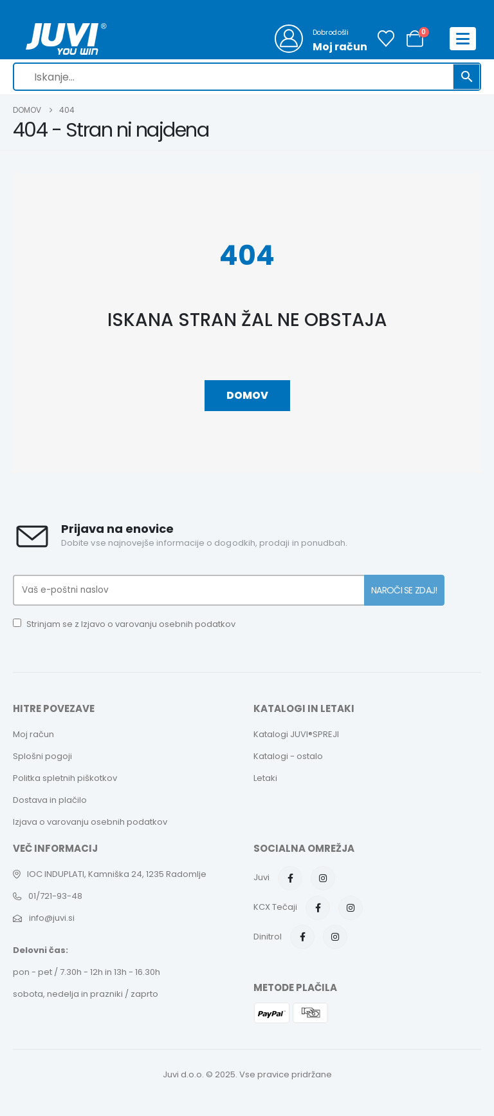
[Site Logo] (66, 39)
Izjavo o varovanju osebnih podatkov (158, 624)
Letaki (265, 778)
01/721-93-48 (55, 896)
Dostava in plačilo (50, 800)
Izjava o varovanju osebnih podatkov (90, 822)
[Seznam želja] (386, 38)
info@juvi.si (52, 918)
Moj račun (33, 734)
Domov (247, 395)
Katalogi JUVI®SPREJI (296, 734)
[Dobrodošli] (321, 38)
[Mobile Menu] (463, 38)
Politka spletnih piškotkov (65, 778)
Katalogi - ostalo (288, 756)
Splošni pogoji (42, 756)
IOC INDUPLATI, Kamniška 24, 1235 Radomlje (116, 874)
